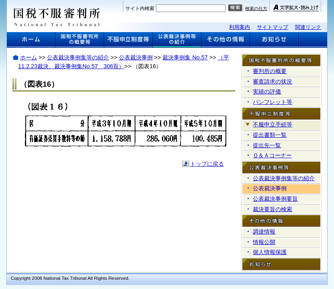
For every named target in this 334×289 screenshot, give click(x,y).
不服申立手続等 (272, 124)
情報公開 (264, 242)
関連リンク (308, 27)
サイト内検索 (139, 8)
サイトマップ (272, 27)
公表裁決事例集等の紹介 (78, 57)
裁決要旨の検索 (272, 209)
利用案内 (239, 27)
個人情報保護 (270, 252)
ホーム (28, 57)
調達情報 (264, 231)
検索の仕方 (256, 8)
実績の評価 (267, 91)
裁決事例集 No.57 (184, 57)
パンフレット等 (272, 102)
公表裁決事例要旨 (275, 198)
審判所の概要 (270, 71)
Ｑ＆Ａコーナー (272, 155)
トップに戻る (207, 164)
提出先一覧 (267, 145)
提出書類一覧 (270, 135)
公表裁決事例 (136, 57)
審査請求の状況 (272, 81)
